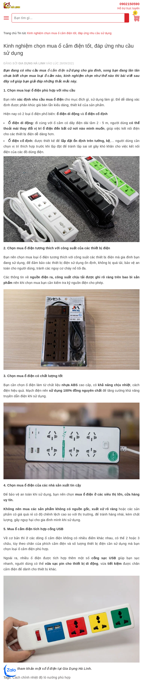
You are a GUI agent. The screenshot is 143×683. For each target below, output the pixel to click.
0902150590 (130, 4)
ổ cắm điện (56, 70)
